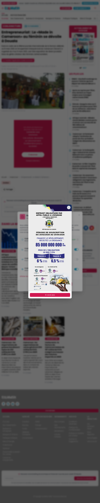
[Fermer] (69, 207)
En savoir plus (50, 295)
